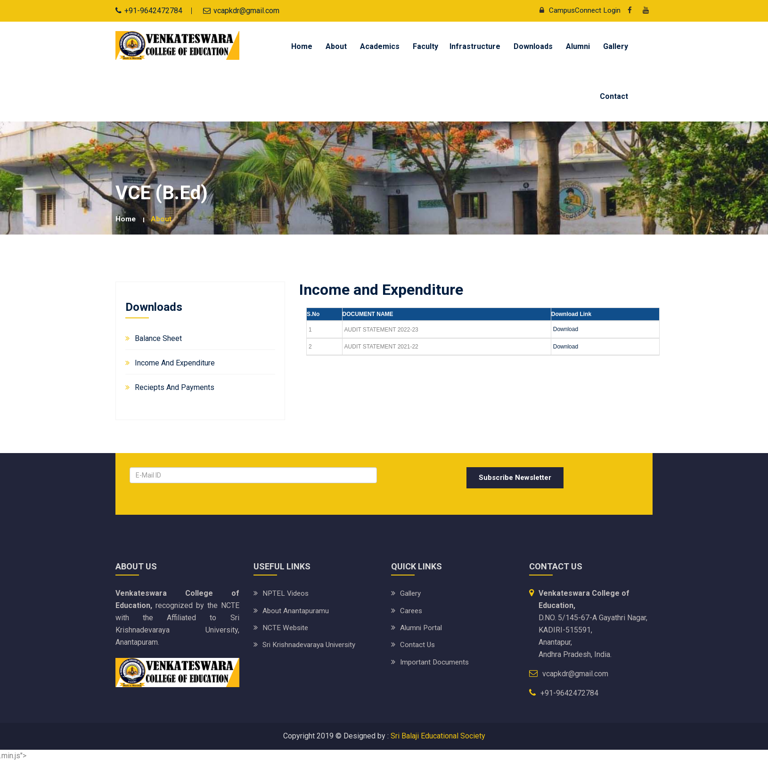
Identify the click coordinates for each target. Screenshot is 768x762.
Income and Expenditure (175, 362)
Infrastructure (474, 46)
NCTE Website (286, 627)
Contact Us (418, 644)
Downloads (533, 46)
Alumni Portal (422, 627)
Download (565, 329)
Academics (380, 46)
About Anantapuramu (296, 610)
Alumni (578, 46)
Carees (412, 610)
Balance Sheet (158, 337)
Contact (614, 96)
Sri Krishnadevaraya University (312, 644)
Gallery (615, 46)
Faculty (425, 46)
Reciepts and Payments (174, 386)
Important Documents (435, 661)
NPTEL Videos (286, 593)
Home (301, 46)
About (336, 46)
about (162, 218)
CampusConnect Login (576, 10)
